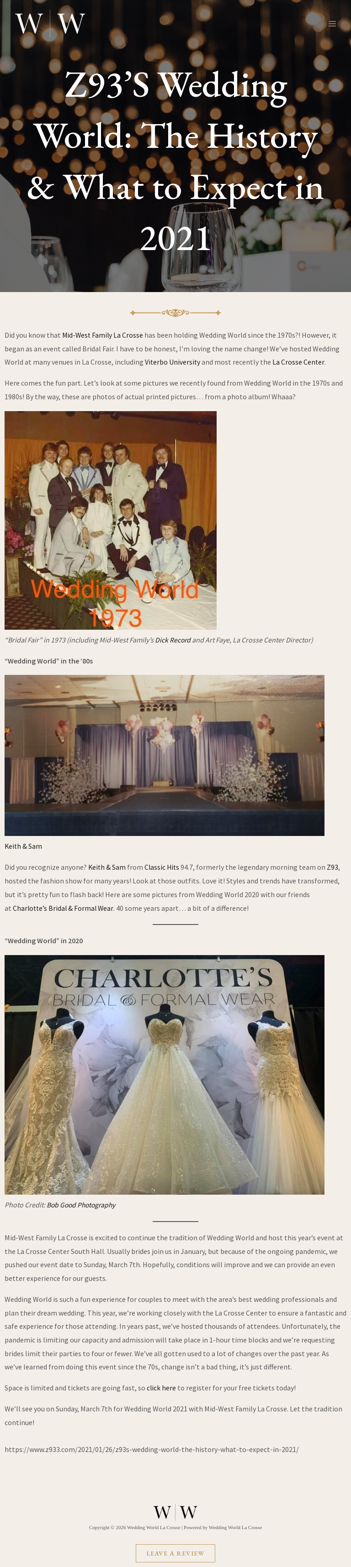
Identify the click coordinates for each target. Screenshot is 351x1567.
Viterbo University (173, 361)
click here (162, 1387)
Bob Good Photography (83, 1204)
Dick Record (173, 639)
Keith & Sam (24, 846)
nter (318, 361)
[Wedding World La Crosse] (50, 23)
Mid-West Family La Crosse (103, 335)
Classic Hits (164, 866)
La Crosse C (290, 361)
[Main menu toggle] (332, 23)
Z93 (334, 866)
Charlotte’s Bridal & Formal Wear (64, 907)
